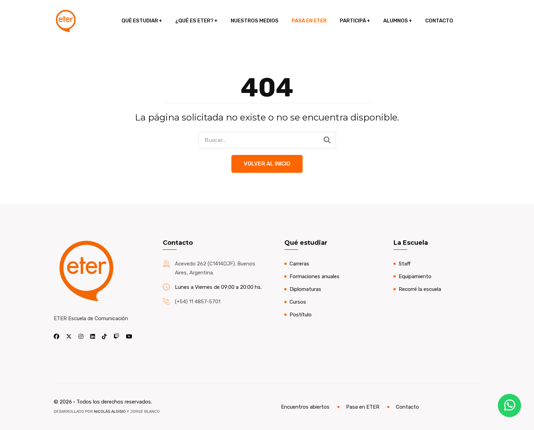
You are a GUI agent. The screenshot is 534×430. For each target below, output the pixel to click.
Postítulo (301, 315)
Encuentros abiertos (305, 407)
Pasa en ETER (309, 21)
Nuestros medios (255, 21)
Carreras (299, 264)
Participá (353, 21)
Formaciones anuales (314, 276)
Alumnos (395, 21)
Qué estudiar (140, 21)
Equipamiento (415, 276)
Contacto (439, 21)
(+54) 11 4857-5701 (197, 301)
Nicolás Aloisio (110, 411)
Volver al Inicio (267, 163)
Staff (404, 264)
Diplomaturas (305, 289)
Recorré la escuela (420, 289)
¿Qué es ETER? (194, 21)
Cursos (298, 302)
